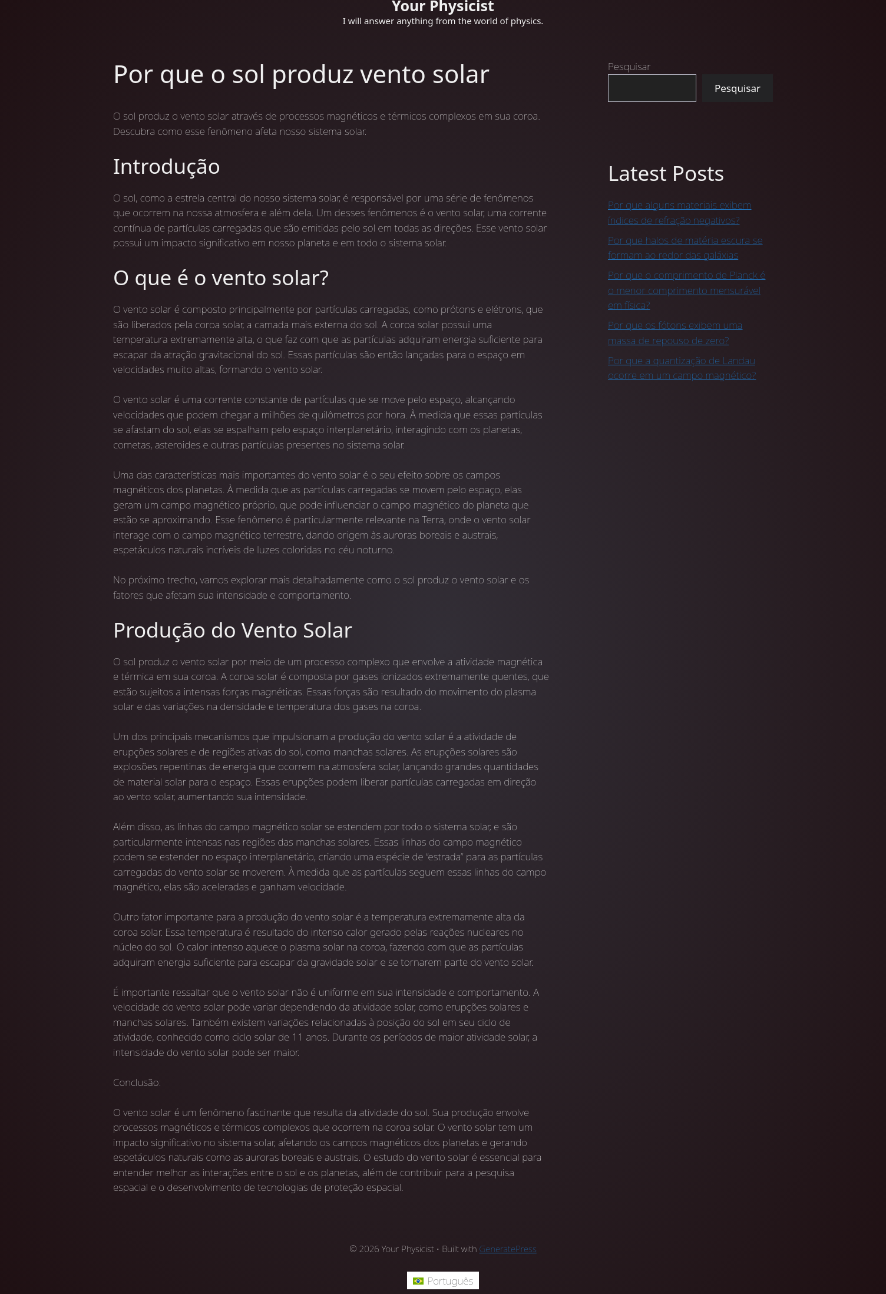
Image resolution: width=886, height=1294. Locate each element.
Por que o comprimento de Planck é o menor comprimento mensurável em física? (686, 290)
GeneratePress (508, 1249)
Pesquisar (629, 66)
